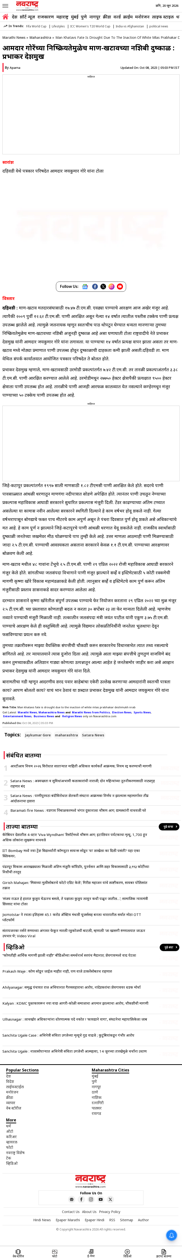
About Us (89, 1211)
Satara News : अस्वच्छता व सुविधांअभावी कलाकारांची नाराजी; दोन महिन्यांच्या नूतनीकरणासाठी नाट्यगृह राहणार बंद (82, 783)
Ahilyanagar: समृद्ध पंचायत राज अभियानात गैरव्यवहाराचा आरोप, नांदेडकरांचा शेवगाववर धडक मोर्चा (71, 987)
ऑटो (9, 1131)
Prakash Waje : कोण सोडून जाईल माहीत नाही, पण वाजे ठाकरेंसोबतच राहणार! (57, 971)
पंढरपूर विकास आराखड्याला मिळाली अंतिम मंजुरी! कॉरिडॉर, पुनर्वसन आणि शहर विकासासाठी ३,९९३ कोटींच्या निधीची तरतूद (75, 869)
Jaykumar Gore (38, 735)
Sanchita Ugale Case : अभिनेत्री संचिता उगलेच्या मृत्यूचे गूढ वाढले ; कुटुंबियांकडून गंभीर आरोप (68, 1035)
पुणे (84, 17)
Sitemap (126, 1220)
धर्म (179, 17)
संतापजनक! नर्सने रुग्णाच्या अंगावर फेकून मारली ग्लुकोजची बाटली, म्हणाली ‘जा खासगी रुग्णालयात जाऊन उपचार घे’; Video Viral (73, 933)
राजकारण (46, 17)
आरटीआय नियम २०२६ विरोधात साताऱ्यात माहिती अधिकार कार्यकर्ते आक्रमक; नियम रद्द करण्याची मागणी (81, 766)
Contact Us (71, 1211)
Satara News (93, 735)
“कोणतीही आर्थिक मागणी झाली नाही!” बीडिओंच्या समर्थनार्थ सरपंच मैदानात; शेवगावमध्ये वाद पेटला (69, 955)
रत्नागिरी (98, 1102)
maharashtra (66, 735)
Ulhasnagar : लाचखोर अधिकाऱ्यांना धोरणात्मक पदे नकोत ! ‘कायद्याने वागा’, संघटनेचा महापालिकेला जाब (74, 1019)
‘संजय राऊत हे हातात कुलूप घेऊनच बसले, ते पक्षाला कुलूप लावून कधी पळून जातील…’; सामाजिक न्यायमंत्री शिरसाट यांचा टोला (75, 901)
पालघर (97, 1108)
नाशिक (97, 1097)
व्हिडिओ (12, 1163)
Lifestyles (58, 26)
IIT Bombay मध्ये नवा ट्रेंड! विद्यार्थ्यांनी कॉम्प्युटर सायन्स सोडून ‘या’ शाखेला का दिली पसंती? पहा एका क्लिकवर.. (71, 853)
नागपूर (94, 17)
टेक (8, 1158)
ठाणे (95, 1092)
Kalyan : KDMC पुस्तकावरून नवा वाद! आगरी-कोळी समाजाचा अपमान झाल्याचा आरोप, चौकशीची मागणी (75, 1003)
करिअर (11, 1136)
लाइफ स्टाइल (163, 17)
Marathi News (13, 37)
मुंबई (74, 17)
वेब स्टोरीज (13, 1108)
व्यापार (10, 1102)
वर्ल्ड (117, 17)
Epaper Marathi (68, 1220)
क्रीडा (107, 17)
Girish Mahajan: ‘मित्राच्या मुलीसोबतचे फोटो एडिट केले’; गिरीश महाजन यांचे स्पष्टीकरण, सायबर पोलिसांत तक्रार (74, 885)
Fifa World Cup (36, 26)
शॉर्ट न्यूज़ (27, 17)
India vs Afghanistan (130, 26)
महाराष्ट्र (62, 17)
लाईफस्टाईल (15, 1086)
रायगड (96, 1113)
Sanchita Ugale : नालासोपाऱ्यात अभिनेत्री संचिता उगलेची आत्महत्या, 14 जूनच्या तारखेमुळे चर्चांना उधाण (74, 1051)
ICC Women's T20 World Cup (90, 26)
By (12, 67)
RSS (112, 1220)
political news (158, 26)
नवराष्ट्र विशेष (15, 1152)
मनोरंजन (142, 17)
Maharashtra (40, 37)
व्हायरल (11, 1142)
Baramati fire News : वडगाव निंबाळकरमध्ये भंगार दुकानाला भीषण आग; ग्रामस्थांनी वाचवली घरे (78, 810)
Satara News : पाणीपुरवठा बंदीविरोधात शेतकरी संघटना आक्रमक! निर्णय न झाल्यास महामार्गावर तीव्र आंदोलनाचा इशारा (79, 798)
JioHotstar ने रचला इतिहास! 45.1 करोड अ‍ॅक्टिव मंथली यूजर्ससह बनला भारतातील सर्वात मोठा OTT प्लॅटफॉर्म (71, 917)
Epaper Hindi (94, 1220)
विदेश (10, 1081)
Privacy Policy (109, 1211)
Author (143, 1220)
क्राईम (128, 17)
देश (14, 17)
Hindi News (42, 1220)
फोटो (9, 1147)
